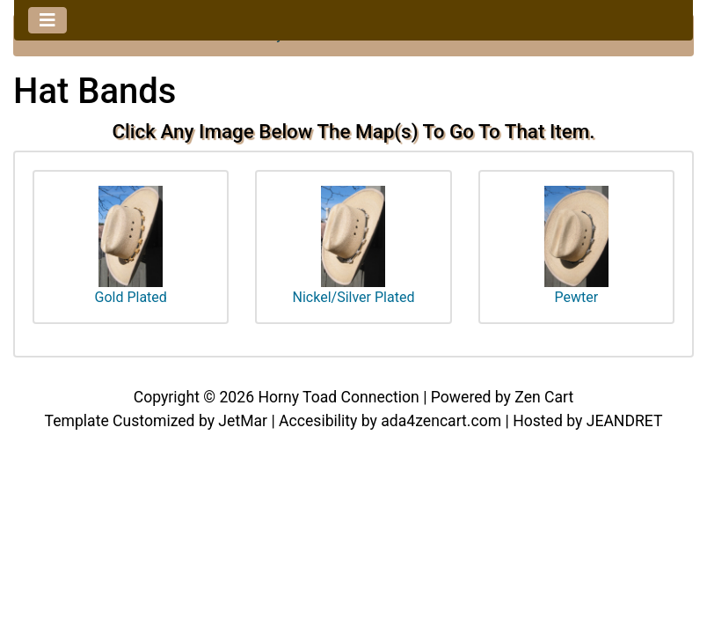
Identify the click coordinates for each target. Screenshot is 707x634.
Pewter (576, 246)
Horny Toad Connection (338, 397)
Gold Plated (130, 246)
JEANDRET (625, 421)
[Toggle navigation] (47, 20)
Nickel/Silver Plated (354, 246)
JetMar (242, 421)
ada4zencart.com (441, 421)
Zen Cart (543, 397)
